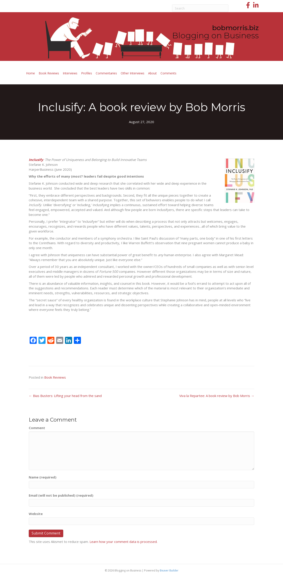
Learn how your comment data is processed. (123, 541)
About (152, 73)
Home (30, 73)
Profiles (86, 73)
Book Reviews (49, 73)
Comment (37, 428)
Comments (168, 73)
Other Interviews (132, 73)
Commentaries (106, 73)
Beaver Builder (169, 570)
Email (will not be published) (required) (61, 495)
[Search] (200, 8)
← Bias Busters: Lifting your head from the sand (65, 395)
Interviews (70, 73)
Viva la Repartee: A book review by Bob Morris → (216, 395)
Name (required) (42, 477)
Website (36, 513)
